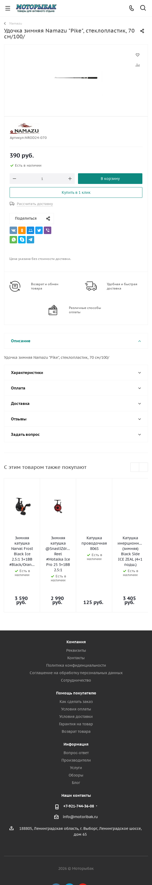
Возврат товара (76, 708)
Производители (76, 737)
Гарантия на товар (76, 701)
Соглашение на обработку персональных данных (76, 650)
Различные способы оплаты (85, 310)
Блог (76, 760)
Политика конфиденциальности (76, 642)
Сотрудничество (76, 657)
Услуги (76, 745)
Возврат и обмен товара (44, 286)
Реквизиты (76, 627)
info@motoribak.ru (80, 794)
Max (96, 866)
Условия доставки (76, 693)
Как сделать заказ (76, 679)
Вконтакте (56, 866)
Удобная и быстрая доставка (122, 286)
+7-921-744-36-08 (78, 783)
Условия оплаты (76, 686)
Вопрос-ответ (76, 730)
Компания (76, 619)
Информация (76, 721)
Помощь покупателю (76, 670)
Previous (135, 467)
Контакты (76, 635)
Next (143, 467)
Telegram (69, 866)
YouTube (82, 866)
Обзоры (76, 752)
